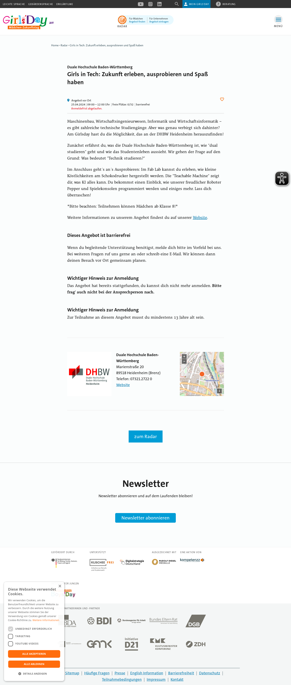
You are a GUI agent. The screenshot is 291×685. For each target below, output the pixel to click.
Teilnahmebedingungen (122, 679)
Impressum (156, 679)
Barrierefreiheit (181, 673)
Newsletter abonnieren (145, 518)
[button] (34, 674)
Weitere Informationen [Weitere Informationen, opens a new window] (46, 620)
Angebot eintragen (159, 21)
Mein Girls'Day (199, 4)
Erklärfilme (64, 4)
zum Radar (145, 436)
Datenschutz (209, 673)
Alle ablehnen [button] (34, 664)
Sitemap (72, 673)
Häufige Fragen (97, 673)
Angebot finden (137, 21)
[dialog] (34, 631)
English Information (146, 673)
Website (200, 218)
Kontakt (177, 679)
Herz (222, 99)
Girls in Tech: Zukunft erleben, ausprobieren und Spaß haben (106, 45)
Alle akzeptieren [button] (34, 654)
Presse (120, 673)
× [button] (59, 586)
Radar (122, 26)
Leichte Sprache (14, 4)
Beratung (229, 4)
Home (55, 45)
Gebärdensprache (40, 4)
